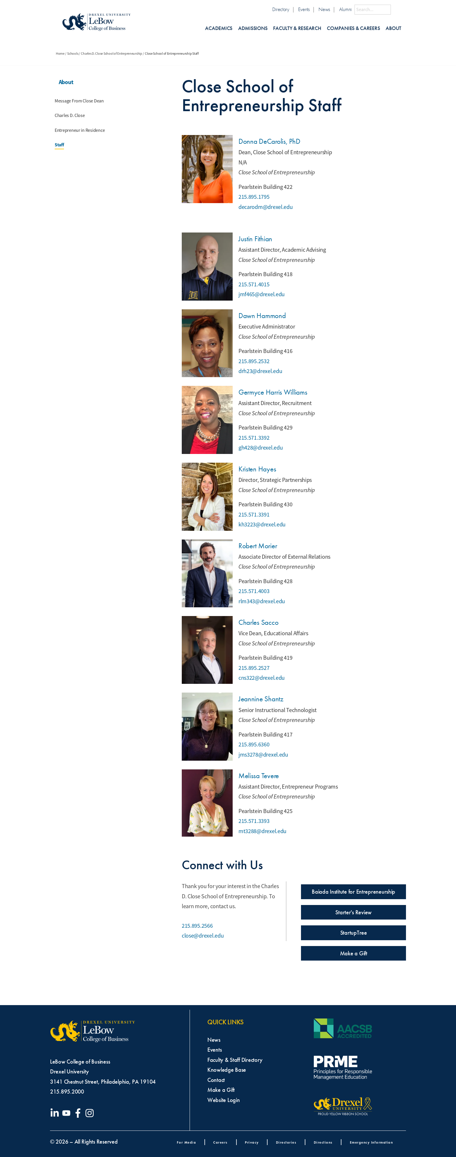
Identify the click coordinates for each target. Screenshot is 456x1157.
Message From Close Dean (79, 101)
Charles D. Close (70, 115)
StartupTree (353, 932)
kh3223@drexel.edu (262, 524)
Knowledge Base (226, 1069)
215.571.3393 (254, 821)
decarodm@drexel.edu (265, 207)
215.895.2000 (67, 1091)
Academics (218, 28)
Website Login (223, 1099)
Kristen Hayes (257, 469)
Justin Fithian (255, 239)
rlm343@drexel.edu (261, 601)
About (393, 28)
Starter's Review (353, 912)
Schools (72, 53)
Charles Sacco (258, 622)
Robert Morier (257, 546)
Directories (286, 1142)
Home (60, 53)
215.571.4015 (254, 284)
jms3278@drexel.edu (263, 754)
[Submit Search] (396, 10)
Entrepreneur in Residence (80, 130)
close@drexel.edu (203, 935)
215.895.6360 (254, 744)
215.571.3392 (254, 437)
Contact (216, 1079)
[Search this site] (373, 10)
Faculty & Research (297, 28)
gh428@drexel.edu (260, 447)
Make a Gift (353, 953)
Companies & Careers (353, 28)
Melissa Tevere (258, 775)
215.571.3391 (254, 514)
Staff (59, 145)
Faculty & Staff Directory (234, 1059)
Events (303, 9)
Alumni (345, 9)
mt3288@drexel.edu (262, 831)
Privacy (252, 1142)
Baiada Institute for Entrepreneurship (353, 891)
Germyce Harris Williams (272, 392)
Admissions (252, 28)
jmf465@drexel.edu (261, 294)
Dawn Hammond (262, 315)
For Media (186, 1142)
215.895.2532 (254, 361)
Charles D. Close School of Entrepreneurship (111, 53)
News (324, 9)
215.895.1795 (254, 196)
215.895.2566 (197, 925)
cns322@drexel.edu (261, 678)
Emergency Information (371, 1142)
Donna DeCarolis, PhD (269, 141)
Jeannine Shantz (261, 699)
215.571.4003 (254, 591)
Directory (280, 9)
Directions (323, 1142)
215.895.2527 (254, 668)
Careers (220, 1142)
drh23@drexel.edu (260, 371)
